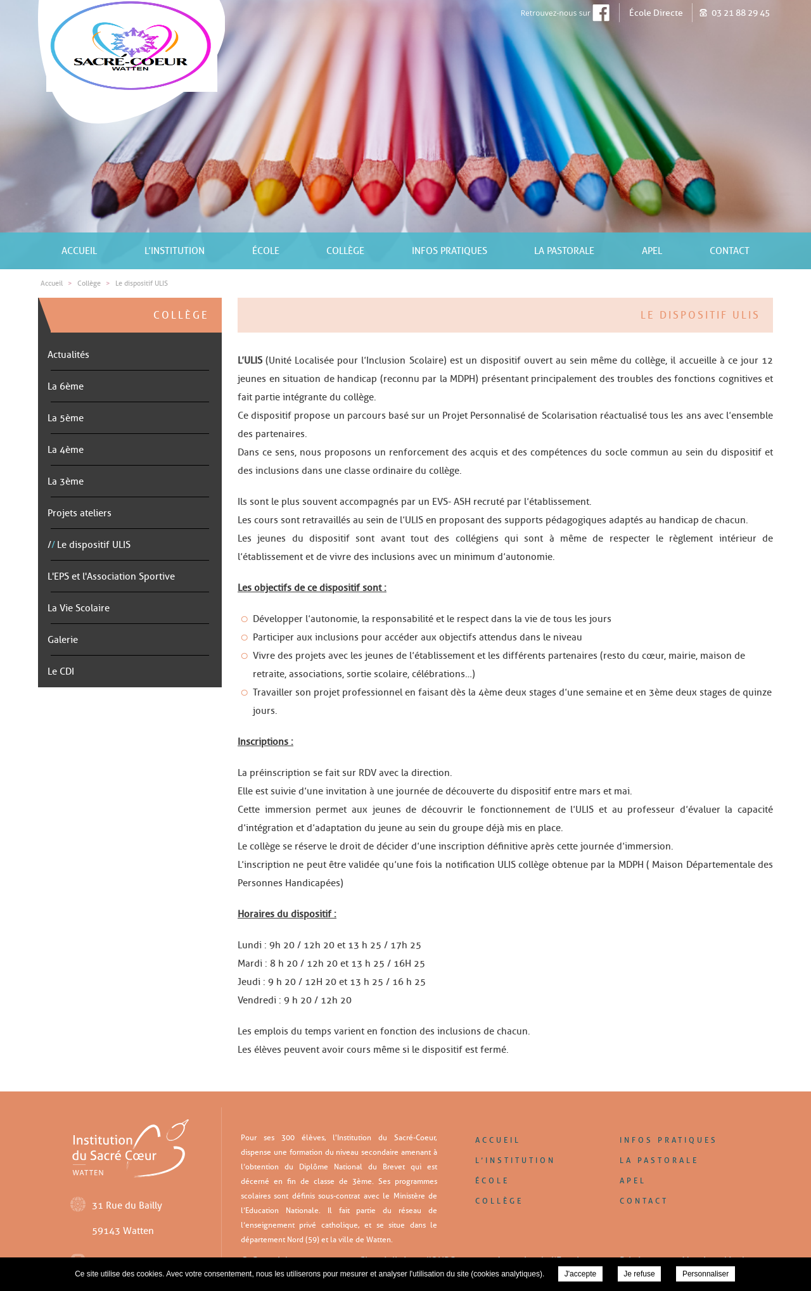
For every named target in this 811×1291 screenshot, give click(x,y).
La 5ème (66, 418)
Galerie (63, 640)
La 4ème (66, 449)
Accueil (79, 251)
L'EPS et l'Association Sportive (111, 576)
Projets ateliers (80, 513)
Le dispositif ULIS (94, 544)
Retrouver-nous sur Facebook (552, 12)
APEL (652, 251)
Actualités (68, 354)
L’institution (174, 251)
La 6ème (66, 386)
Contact (730, 251)
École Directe (656, 13)
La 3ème (66, 481)
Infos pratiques (449, 251)
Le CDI (61, 671)
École (265, 251)
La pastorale (564, 251)
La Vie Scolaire (79, 608)
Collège (345, 251)
